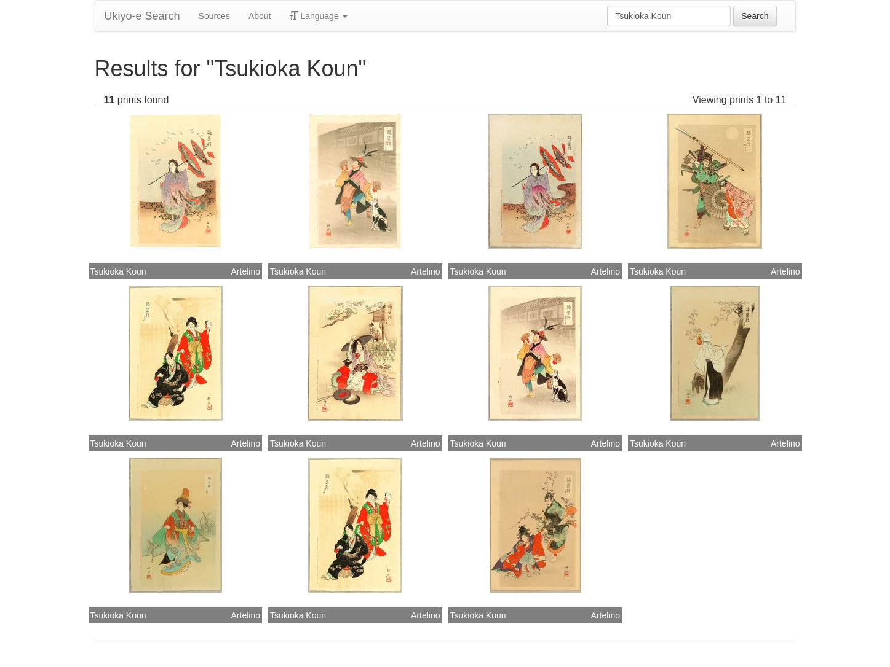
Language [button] (319, 16)
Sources (214, 16)
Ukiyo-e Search (142, 16)
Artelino (245, 271)
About (259, 16)
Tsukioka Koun (118, 271)
